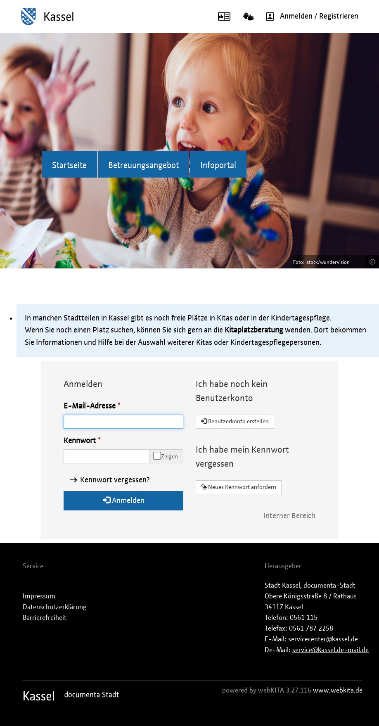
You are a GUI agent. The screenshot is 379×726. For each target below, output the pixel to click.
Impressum (39, 596)
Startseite (69, 165)
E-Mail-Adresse (90, 406)
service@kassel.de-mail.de (330, 650)
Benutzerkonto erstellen (235, 421)
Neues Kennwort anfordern (238, 487)
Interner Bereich (289, 516)
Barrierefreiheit (44, 617)
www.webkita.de (337, 690)
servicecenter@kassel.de (323, 639)
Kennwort (80, 441)
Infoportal (218, 165)
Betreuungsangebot (143, 165)
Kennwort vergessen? (115, 480)
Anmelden (123, 500)
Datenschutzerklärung (55, 607)
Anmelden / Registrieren (309, 16)
